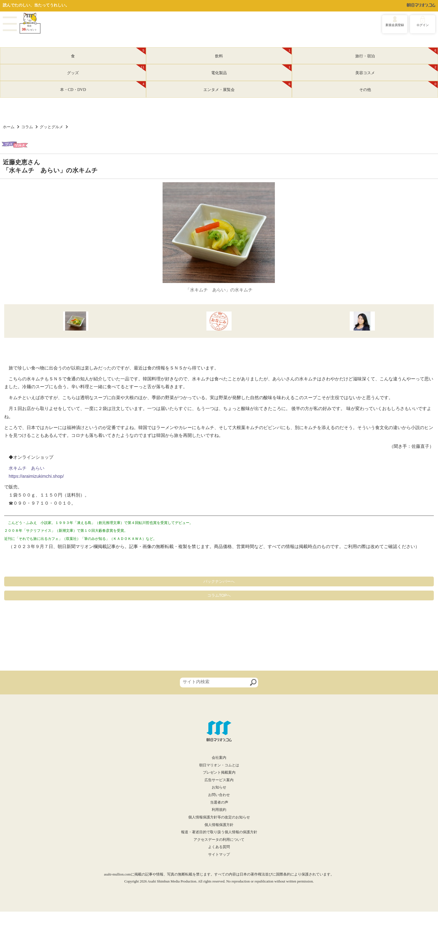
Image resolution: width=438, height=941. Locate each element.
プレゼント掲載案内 (219, 772)
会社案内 (219, 758)
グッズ (106, 69)
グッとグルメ (51, 127)
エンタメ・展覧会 (247, 86)
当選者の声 (219, 802)
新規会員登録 (394, 25)
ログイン (422, 25)
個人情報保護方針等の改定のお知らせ (219, 817)
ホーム (9, 127)
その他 (398, 86)
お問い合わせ (219, 795)
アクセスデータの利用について (219, 840)
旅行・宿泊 (396, 53)
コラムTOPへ (219, 595)
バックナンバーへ (219, 581)
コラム (27, 127)
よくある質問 (219, 847)
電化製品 (251, 69)
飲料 (253, 53)
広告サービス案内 (219, 780)
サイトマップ (219, 854)
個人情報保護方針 (219, 825)
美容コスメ (396, 69)
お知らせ (219, 787)
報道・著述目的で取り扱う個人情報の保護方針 (219, 832)
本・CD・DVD (103, 86)
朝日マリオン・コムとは (219, 765)
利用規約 (219, 810)
